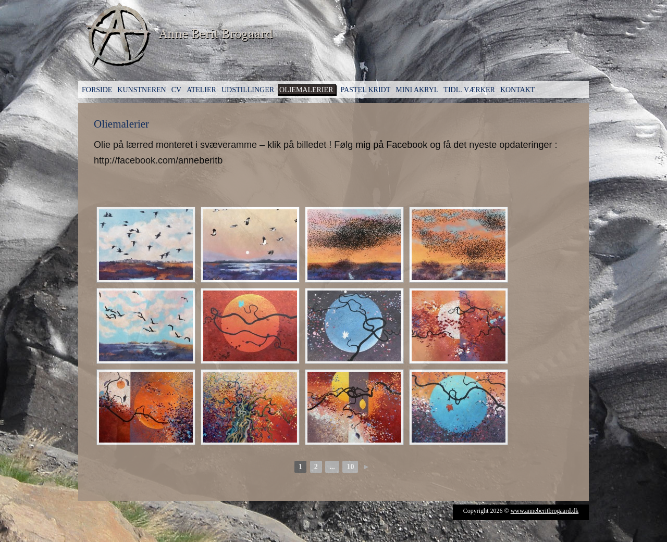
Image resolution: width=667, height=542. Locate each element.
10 (350, 467)
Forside (97, 90)
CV (176, 90)
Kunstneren (141, 90)
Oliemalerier (306, 90)
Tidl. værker (469, 90)
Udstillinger (247, 90)
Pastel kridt (365, 90)
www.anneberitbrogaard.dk (545, 510)
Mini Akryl (417, 90)
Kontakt (517, 90)
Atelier (201, 90)
